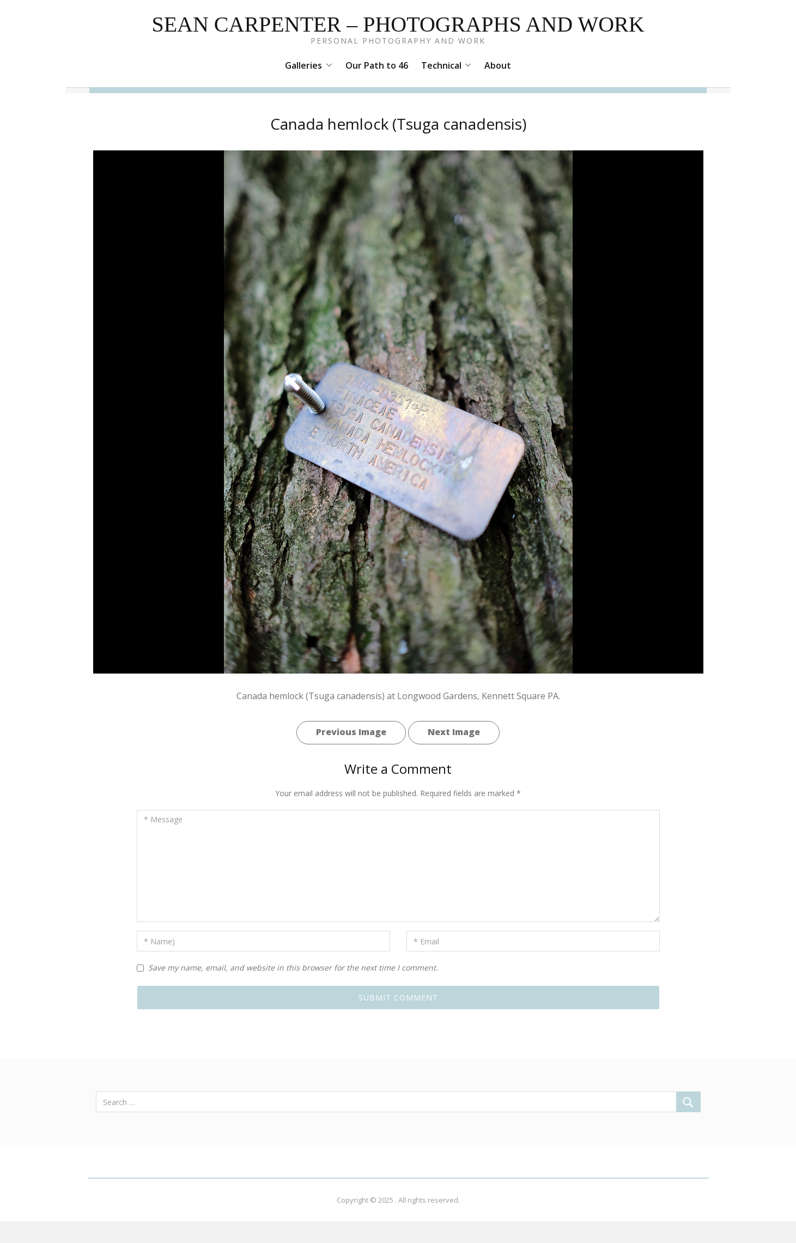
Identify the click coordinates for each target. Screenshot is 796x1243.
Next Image (454, 732)
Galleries (308, 65)
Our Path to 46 (376, 65)
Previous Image (351, 732)
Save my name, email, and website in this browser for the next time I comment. (293, 967)
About (497, 65)
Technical (446, 65)
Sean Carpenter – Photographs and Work (397, 24)
